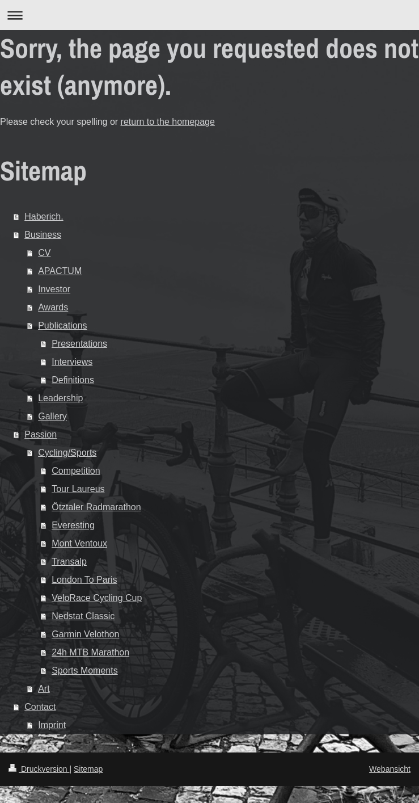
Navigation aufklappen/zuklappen (209, 15)
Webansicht (389, 768)
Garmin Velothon (85, 634)
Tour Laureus (78, 489)
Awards (53, 307)
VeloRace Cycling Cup (97, 598)
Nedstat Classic (83, 616)
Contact (40, 707)
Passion (40, 434)
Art (43, 688)
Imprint (52, 725)
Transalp (69, 561)
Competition (76, 471)
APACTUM (60, 271)
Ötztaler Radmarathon (96, 507)
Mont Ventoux (79, 543)
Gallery (52, 416)
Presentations (79, 343)
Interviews (72, 362)
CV (44, 253)
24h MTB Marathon (90, 652)
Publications (62, 325)
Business (42, 234)
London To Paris (84, 580)
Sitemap (88, 768)
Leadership (60, 398)
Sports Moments (84, 670)
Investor (54, 289)
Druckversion (39, 768)
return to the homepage (168, 122)
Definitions (73, 380)
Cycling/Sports (67, 452)
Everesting (73, 525)
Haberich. (43, 216)
